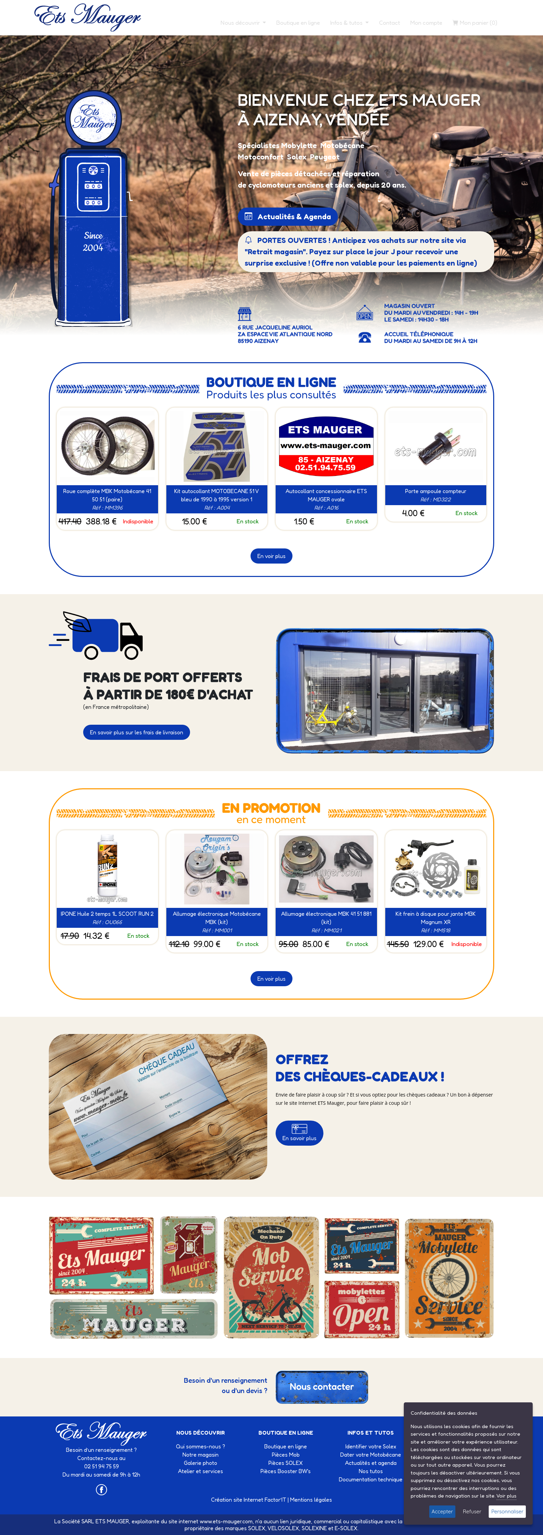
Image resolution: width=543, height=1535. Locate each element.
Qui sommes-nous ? (200, 1446)
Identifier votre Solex (370, 1446)
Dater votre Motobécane (370, 1454)
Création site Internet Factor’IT (248, 1499)
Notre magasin (200, 1454)
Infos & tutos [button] (347, 22)
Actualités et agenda (371, 1462)
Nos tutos (371, 1471)
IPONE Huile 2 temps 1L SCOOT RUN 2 (107, 913)
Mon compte (426, 22)
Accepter (442, 1511)
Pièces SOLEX (285, 1462)
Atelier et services (200, 1471)
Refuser (472, 1511)
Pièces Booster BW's (286, 1471)
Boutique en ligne (298, 22)
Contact (389, 22)
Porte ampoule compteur (435, 491)
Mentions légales (311, 1499)
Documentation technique (370, 1479)
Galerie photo (200, 1462)
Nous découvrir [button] (241, 22)
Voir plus (506, 1495)
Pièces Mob (286, 1454)
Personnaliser (507, 1511)
